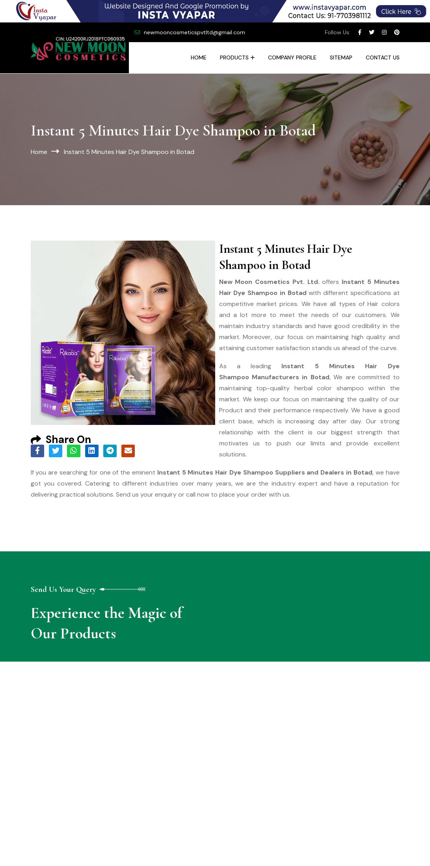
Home (199, 57)
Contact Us (383, 57)
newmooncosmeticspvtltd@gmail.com (194, 32)
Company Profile (292, 57)
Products (234, 57)
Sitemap (341, 57)
